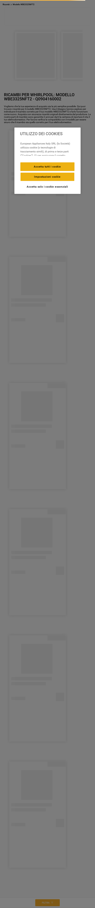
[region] (47, 161)
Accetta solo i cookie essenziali (47, 186)
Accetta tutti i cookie (47, 166)
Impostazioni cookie (47, 176)
